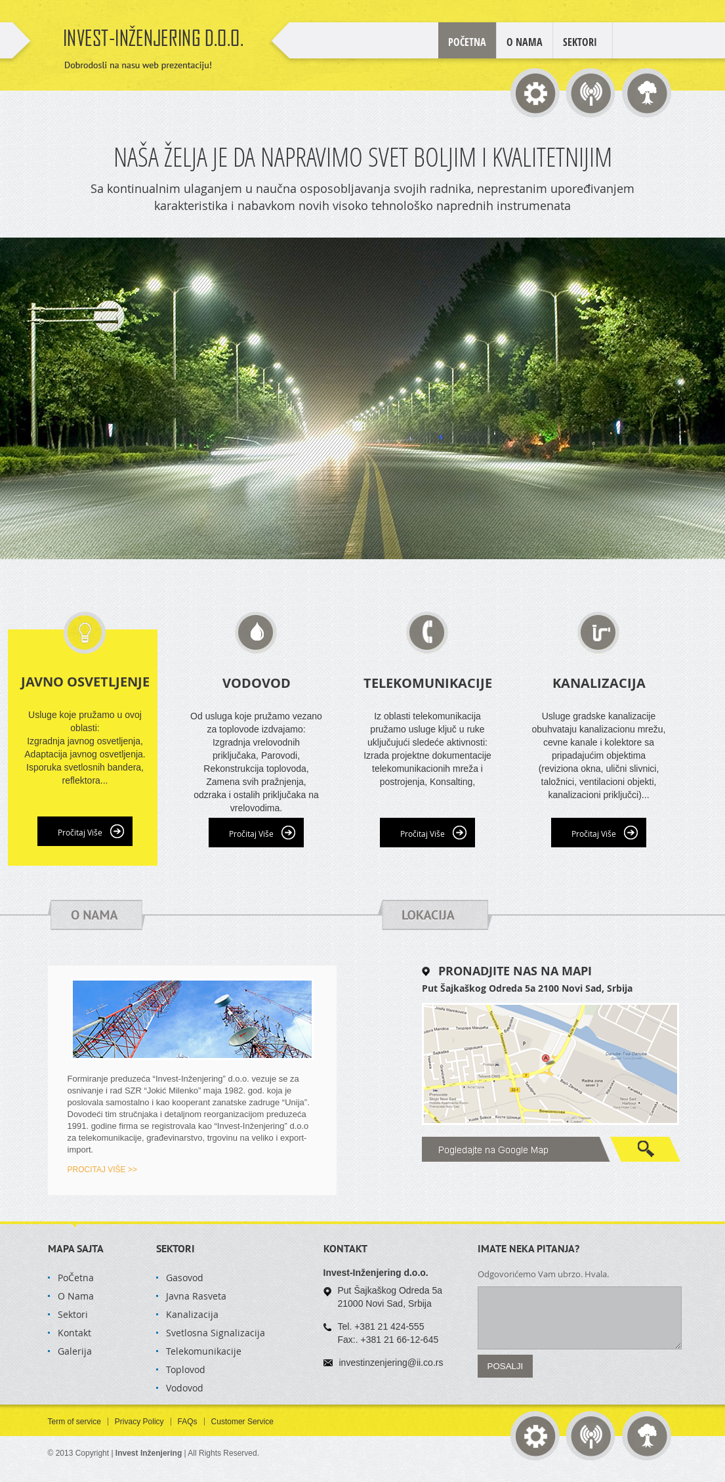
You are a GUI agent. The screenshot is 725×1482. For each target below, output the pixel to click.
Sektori (580, 42)
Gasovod (184, 1277)
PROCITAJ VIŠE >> (102, 1170)
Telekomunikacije (203, 1351)
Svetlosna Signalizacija (215, 1332)
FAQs (187, 1422)
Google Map (551, 1149)
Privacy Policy (139, 1422)
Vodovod (184, 1388)
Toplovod (185, 1369)
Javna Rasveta (196, 1296)
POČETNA (467, 42)
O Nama (525, 42)
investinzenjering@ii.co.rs (391, 1362)
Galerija (75, 1351)
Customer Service (242, 1422)
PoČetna (76, 1277)
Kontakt (74, 1332)
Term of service (74, 1422)
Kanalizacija (192, 1314)
